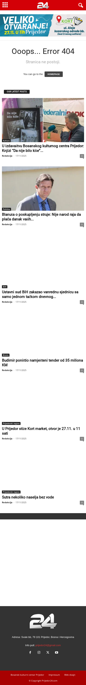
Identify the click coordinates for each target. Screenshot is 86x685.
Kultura (6, 140)
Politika (6, 209)
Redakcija (7, 155)
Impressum (54, 674)
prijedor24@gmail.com (48, 645)
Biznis (6, 355)
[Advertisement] (43, 562)
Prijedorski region (11, 423)
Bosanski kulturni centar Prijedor (27, 674)
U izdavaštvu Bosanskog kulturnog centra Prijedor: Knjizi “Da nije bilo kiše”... (43, 148)
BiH (4, 286)
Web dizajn (69, 674)
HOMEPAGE (53, 74)
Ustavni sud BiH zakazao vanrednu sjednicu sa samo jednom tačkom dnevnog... (40, 294)
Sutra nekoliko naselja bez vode (28, 497)
